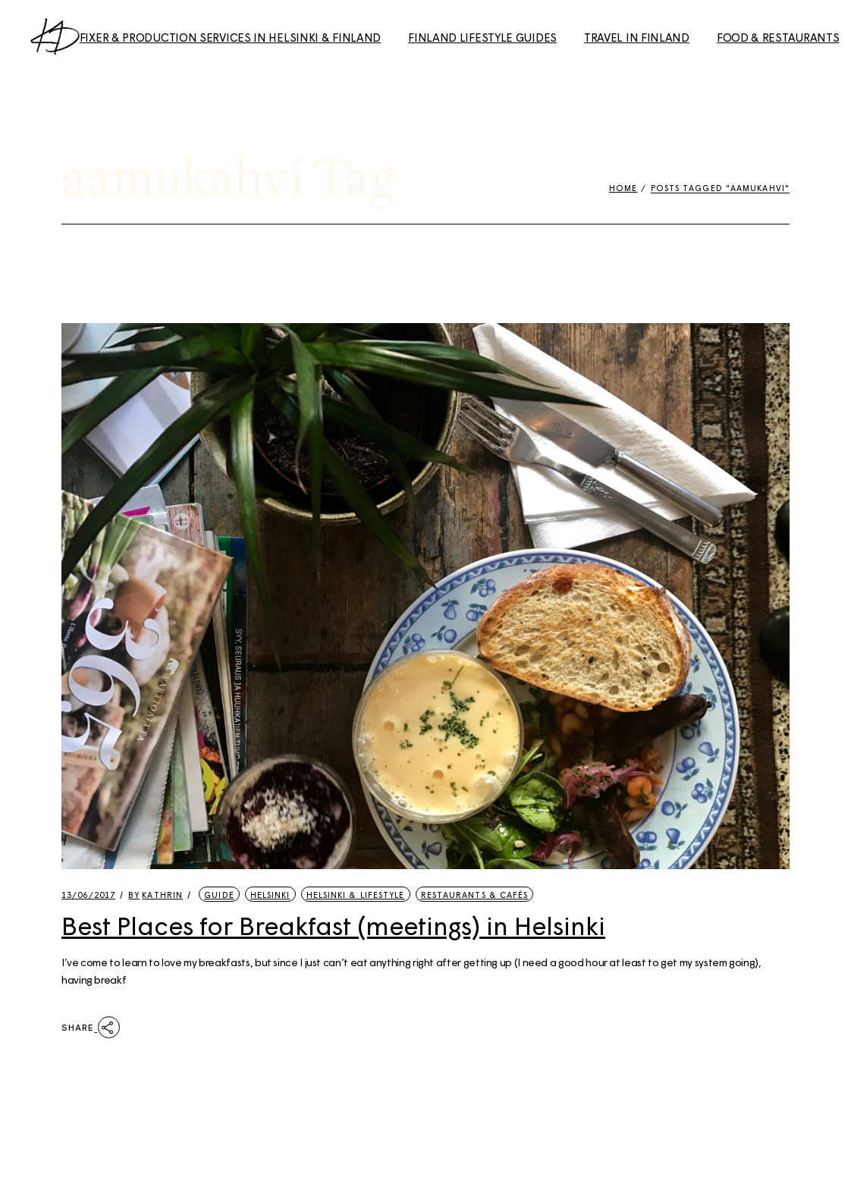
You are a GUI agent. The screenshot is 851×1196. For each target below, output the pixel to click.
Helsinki (270, 894)
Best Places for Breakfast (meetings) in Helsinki (333, 925)
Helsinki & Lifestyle (355, 894)
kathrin (155, 894)
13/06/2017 (88, 894)
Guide (219, 894)
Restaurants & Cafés (475, 894)
